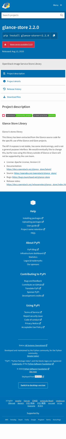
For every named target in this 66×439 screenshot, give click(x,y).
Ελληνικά (11, 403)
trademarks (17, 364)
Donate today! (33, 356)
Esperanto (31, 406)
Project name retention (32, 229)
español (18, 401)
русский (51, 403)
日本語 (35, 401)
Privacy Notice (32, 323)
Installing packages (32, 218)
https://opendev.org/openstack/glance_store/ (35, 173)
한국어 (40, 406)
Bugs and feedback (33, 281)
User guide (32, 225)
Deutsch (21, 403)
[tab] (33, 74)
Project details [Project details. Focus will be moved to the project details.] (12, 81)
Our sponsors (33, 264)
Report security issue (33, 316)
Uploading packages (31, 221)
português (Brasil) (46, 401)
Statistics (33, 257)
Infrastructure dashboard (31, 253)
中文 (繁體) (41, 403)
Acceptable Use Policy (32, 327)
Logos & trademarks (33, 260)
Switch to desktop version (33, 385)
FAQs (33, 233)
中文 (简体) (30, 403)
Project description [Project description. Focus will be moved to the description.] (14, 73)
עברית (59, 403)
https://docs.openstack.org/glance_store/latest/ (29, 169)
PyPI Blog (31, 249)
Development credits (32, 295)
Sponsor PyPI (33, 292)
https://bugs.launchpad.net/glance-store (31, 177)
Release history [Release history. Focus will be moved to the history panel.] (12, 89)
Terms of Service (31, 312)
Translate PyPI (32, 288)
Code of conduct (31, 319)
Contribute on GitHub (32, 284)
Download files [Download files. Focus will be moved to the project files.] (12, 97)
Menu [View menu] (57, 5)
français (27, 401)
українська (60, 401)
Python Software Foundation (39, 364)
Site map (33, 371)
